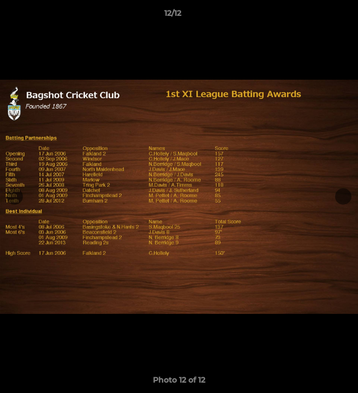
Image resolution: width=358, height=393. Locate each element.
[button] (318, 16)
